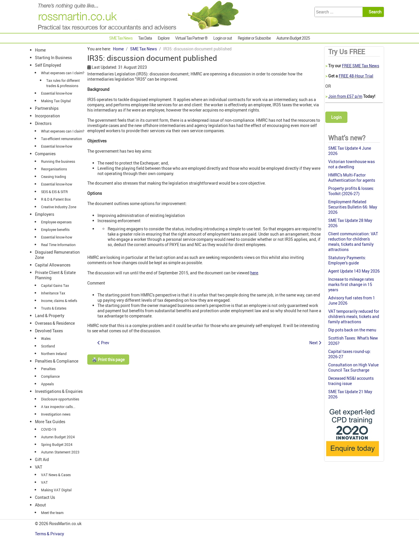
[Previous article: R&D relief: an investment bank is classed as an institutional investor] (103, 342)
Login (336, 117)
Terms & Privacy (50, 533)
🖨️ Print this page (108, 359)
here (254, 273)
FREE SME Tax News (360, 65)
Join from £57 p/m (345, 96)
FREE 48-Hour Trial (356, 76)
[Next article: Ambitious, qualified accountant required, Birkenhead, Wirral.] (315, 342)
